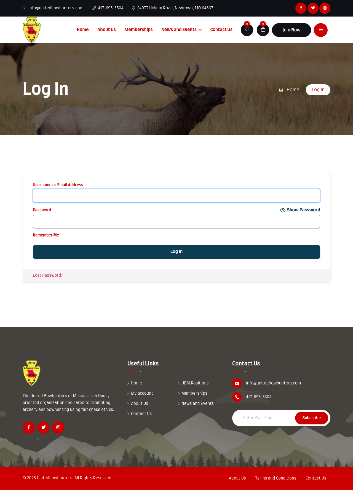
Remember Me (46, 235)
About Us (106, 30)
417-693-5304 (108, 8)
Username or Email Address (58, 185)
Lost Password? (48, 276)
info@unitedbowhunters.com (53, 8)
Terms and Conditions (275, 478)
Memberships (139, 30)
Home (83, 30)
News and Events (179, 30)
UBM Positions (195, 383)
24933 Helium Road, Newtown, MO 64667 (172, 8)
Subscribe (312, 418)
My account (142, 393)
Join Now (291, 30)
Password (42, 210)
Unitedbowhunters (54, 478)
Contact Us (221, 30)
